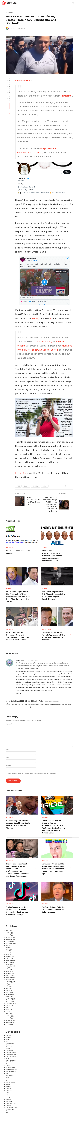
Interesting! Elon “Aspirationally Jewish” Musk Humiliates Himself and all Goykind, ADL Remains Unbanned (52, 556)
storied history (44, 341)
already (35, 318)
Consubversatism (11, 1054)
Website (8, 765)
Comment (9, 724)
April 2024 (9, 970)
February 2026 (10, 934)
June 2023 (9, 986)
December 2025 (10, 937)
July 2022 (8, 1007)
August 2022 (9, 1005)
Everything (20, 473)
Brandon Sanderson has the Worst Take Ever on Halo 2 (33, 501)
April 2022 (9, 1013)
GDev (7, 1073)
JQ (6, 1081)
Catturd (26, 486)
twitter (45, 486)
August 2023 (9, 983)
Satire (7, 1096)
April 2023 (9, 990)
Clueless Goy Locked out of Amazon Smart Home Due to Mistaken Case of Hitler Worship (18, 824)
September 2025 (11, 943)
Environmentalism (11, 1071)
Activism (8, 1035)
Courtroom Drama (11, 1056)
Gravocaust (9, 1075)
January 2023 (10, 996)
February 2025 (10, 956)
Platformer (66, 95)
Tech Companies (46, 629)
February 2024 (10, 973)
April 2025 (9, 953)
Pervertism (9, 1090)
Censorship (9, 12)
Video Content (10, 1113)
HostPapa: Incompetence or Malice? (18, 552)
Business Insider (23, 80)
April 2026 (9, 930)
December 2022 (10, 998)
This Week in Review (12, 1107)
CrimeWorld (9, 1062)
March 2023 (9, 992)
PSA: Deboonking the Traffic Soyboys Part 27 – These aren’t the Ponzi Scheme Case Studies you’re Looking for (50, 504)
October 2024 (10, 964)
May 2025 (8, 951)
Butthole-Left (10, 1043)
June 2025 (9, 949)
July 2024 (8, 968)
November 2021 (10, 1022)
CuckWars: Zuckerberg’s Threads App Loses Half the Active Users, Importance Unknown (53, 636)
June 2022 (9, 1009)
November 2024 (10, 962)
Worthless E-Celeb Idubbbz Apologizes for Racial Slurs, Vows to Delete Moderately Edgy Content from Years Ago (53, 869)
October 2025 (10, 941)
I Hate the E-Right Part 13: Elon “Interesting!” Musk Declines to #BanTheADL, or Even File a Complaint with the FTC (18, 597)
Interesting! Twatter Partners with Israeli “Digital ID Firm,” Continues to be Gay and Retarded (17, 636)
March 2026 (9, 932)
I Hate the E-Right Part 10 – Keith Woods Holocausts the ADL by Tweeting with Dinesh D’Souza (53, 595)
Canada (8, 1045)
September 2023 (11, 981)
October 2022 (10, 1002)
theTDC (12, 28)
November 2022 (10, 1000)
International (9, 1079)
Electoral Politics (10, 1067)
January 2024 (10, 975)
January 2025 (10, 958)
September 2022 (11, 1003)
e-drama (44, 547)
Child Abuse (9, 1049)
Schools (8, 1098)
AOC (18, 486)
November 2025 (10, 939)
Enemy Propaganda (11, 1069)
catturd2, (38, 152)
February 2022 (10, 1017)
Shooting (8, 1099)
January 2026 (10, 936)
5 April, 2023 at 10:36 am (52, 701)
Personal (8, 1088)
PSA (7, 1094)
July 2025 (8, 947)
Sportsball (9, 1101)
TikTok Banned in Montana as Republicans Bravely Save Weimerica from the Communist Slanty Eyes (17, 911)
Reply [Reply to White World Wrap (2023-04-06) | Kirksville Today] (9, 710)
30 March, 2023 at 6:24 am (33, 660)
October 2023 (10, 979)
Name (8, 749)
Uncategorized (10, 1109)
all (50, 318)
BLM (7, 1041)
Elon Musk (35, 486)
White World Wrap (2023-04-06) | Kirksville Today (25, 701)
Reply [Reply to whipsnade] (19, 693)
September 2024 (11, 966)
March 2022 (9, 1015)
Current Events (10, 1064)
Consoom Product (11, 1052)
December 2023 (10, 977)
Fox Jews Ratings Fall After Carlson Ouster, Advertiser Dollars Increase (53, 909)
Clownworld (9, 1050)
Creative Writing (10, 1060)
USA (7, 1111)
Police (7, 1092)
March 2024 (9, 971)
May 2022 (8, 1011)
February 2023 (10, 994)
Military (8, 1084)
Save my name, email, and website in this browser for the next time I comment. (32, 774)
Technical (8, 1105)
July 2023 (8, 985)
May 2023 (8, 988)
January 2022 (10, 1019)
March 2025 (9, 954)
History (8, 1077)
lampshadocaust (10, 1082)
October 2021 (10, 1024)
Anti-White (9, 1037)
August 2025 (9, 945)
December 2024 (10, 960)
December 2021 (10, 1020)
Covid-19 (8, 1058)
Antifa (7, 1039)
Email (8, 757)
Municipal (8, 1086)
